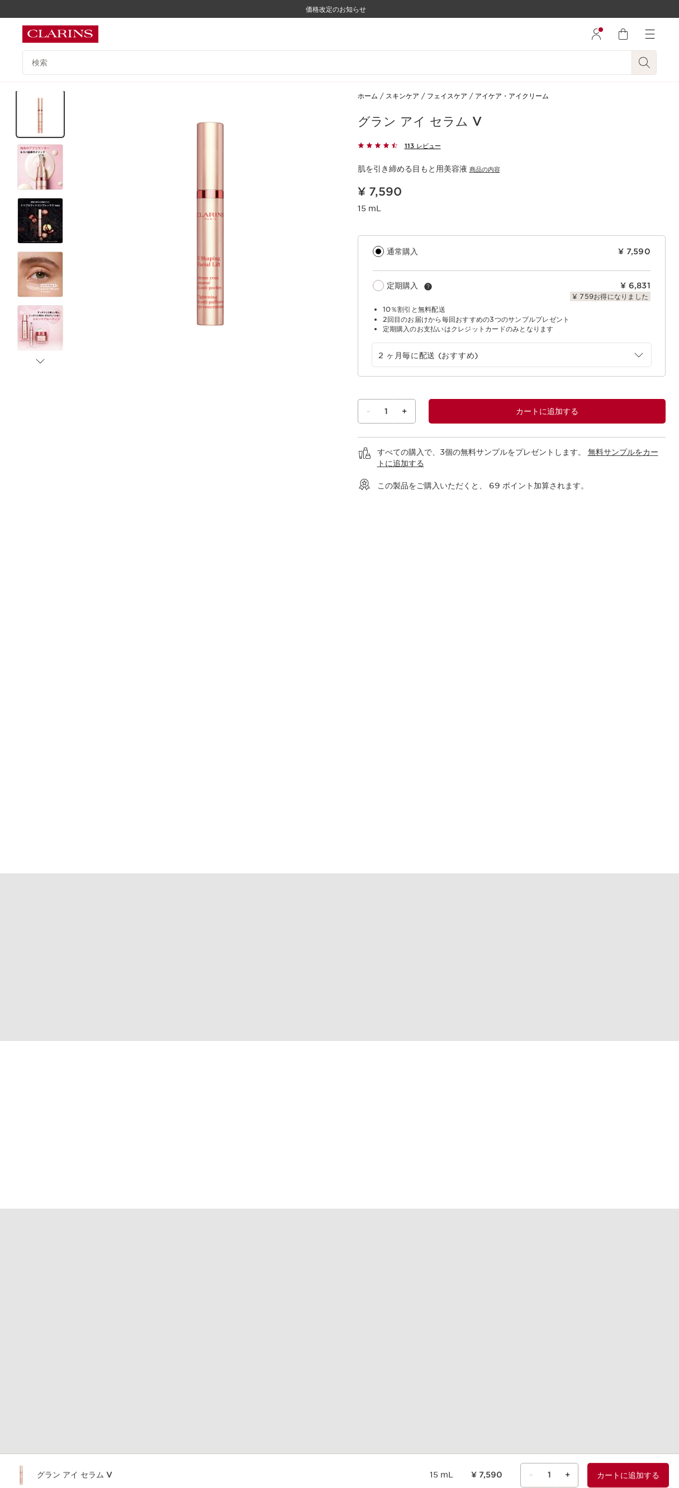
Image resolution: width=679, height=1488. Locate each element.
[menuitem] (596, 34)
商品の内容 (484, 169)
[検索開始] (644, 62)
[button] (40, 113)
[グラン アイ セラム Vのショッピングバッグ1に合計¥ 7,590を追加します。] (547, 411)
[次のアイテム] (40, 361)
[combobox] (512, 355)
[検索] (327, 62)
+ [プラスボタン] (404, 411)
